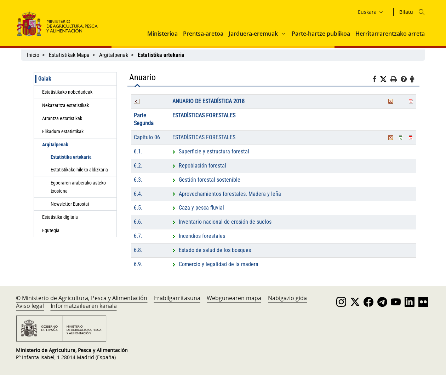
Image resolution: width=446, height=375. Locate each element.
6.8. (138, 250)
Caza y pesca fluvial (198, 207)
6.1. (138, 151)
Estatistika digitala (60, 217)
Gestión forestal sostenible (206, 179)
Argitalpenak (113, 55)
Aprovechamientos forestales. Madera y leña (226, 194)
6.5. (138, 207)
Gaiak (44, 78)
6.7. (138, 236)
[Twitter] (385, 79)
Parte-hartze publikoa (321, 33)
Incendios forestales (198, 236)
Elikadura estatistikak (63, 131)
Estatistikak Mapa (69, 55)
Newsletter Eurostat (70, 204)
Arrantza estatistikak (62, 118)
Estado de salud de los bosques (211, 250)
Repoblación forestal (199, 165)
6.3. (138, 179)
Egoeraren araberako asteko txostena (78, 186)
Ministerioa (162, 33)
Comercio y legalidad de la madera (215, 264)
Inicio (33, 55)
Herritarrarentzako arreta (390, 33)
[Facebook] (376, 80)
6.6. (138, 221)
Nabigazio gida (287, 298)
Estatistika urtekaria (71, 157)
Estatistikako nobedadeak (67, 92)
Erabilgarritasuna (177, 298)
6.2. (138, 165)
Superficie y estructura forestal (210, 151)
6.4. (138, 194)
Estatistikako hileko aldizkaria (79, 169)
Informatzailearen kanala (84, 306)
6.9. (138, 264)
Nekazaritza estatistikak (65, 105)
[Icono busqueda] (421, 12)
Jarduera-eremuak (253, 33)
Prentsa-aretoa (203, 33)
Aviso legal (30, 306)
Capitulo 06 (147, 137)
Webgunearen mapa (234, 298)
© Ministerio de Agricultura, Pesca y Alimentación (81, 298)
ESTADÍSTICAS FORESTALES (203, 115)
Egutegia (50, 230)
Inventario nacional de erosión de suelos (221, 221)
